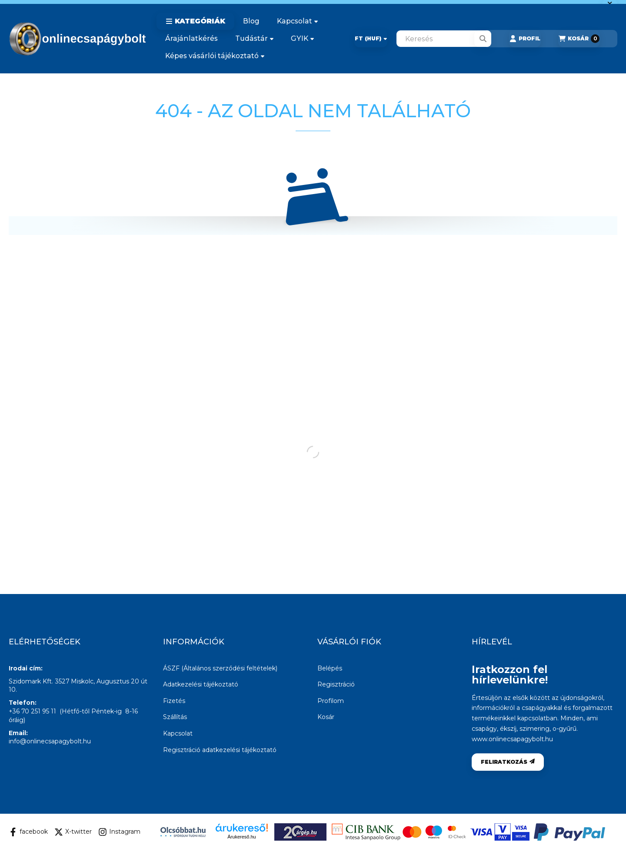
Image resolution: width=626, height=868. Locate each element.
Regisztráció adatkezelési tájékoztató (219, 750)
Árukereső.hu (241, 836)
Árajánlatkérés (191, 38)
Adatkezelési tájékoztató (200, 684)
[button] (195, 21)
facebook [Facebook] (28, 832)
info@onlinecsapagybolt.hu (50, 741)
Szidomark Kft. (31, 681)
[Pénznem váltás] (370, 38)
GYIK (302, 38)
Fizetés (174, 701)
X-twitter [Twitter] (73, 832)
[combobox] (444, 38)
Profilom (330, 701)
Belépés (329, 668)
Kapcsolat (297, 21)
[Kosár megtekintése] (579, 38)
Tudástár (254, 38)
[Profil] (525, 38)
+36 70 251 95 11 (32, 711)
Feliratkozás (508, 762)
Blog (251, 21)
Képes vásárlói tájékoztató (214, 56)
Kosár (325, 717)
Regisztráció (336, 684)
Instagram (119, 832)
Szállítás (175, 717)
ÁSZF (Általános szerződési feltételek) (220, 668)
